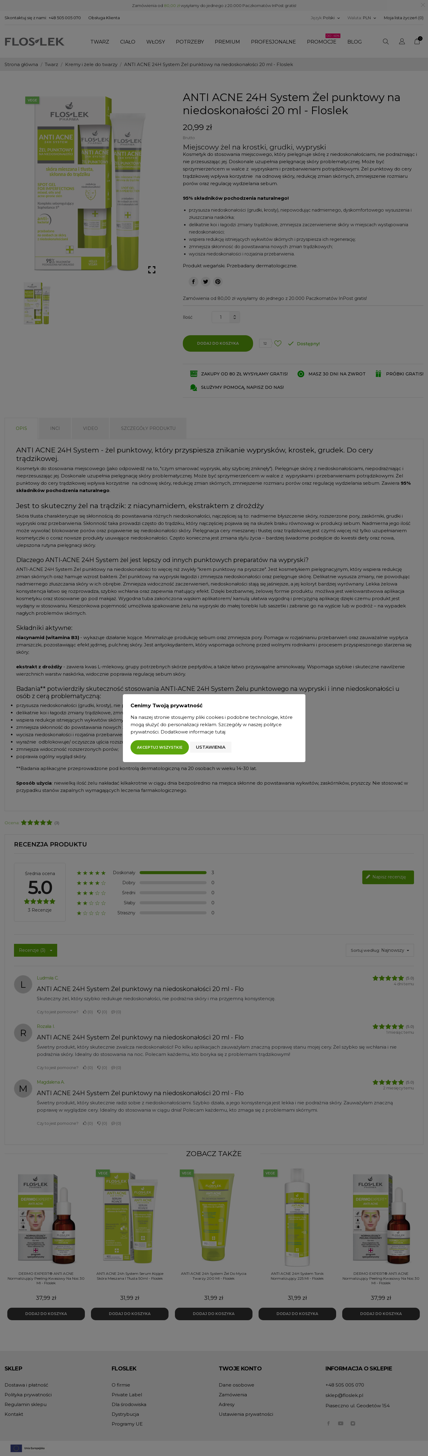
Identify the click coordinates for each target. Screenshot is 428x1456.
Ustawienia (210, 747)
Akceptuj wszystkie (160, 747)
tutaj (220, 732)
